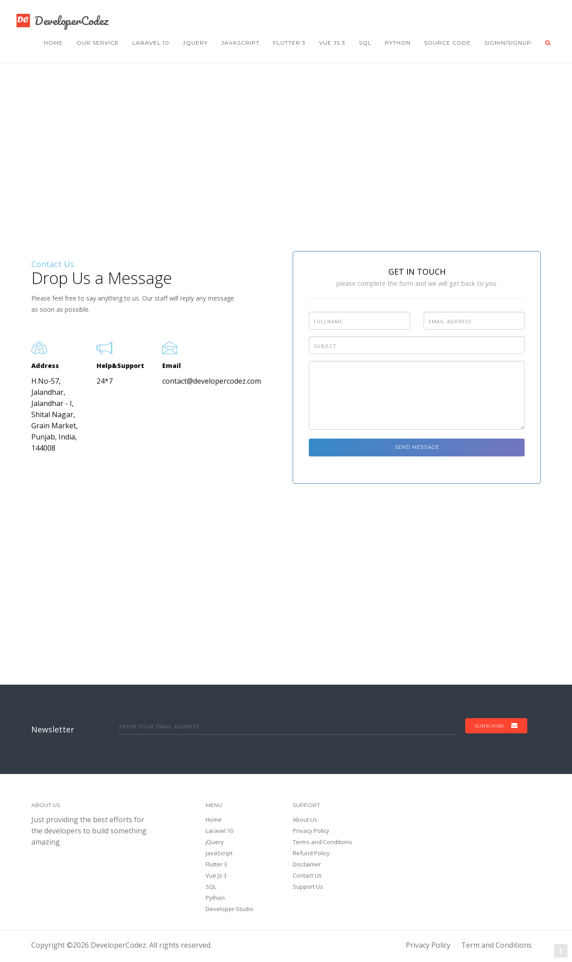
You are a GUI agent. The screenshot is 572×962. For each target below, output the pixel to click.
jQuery (195, 42)
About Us (305, 820)
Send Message (417, 447)
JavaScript (240, 42)
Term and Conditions (496, 945)
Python (398, 42)
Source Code (447, 42)
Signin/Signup (507, 42)
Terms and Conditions (322, 842)
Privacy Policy (311, 831)
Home (53, 42)
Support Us (308, 887)
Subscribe (496, 725)
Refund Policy (311, 853)
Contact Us (307, 875)
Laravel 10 (150, 42)
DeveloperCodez (62, 20)
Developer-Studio (229, 909)
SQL (365, 42)
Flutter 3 (289, 42)
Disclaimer (307, 864)
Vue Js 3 (332, 42)
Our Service (97, 42)
